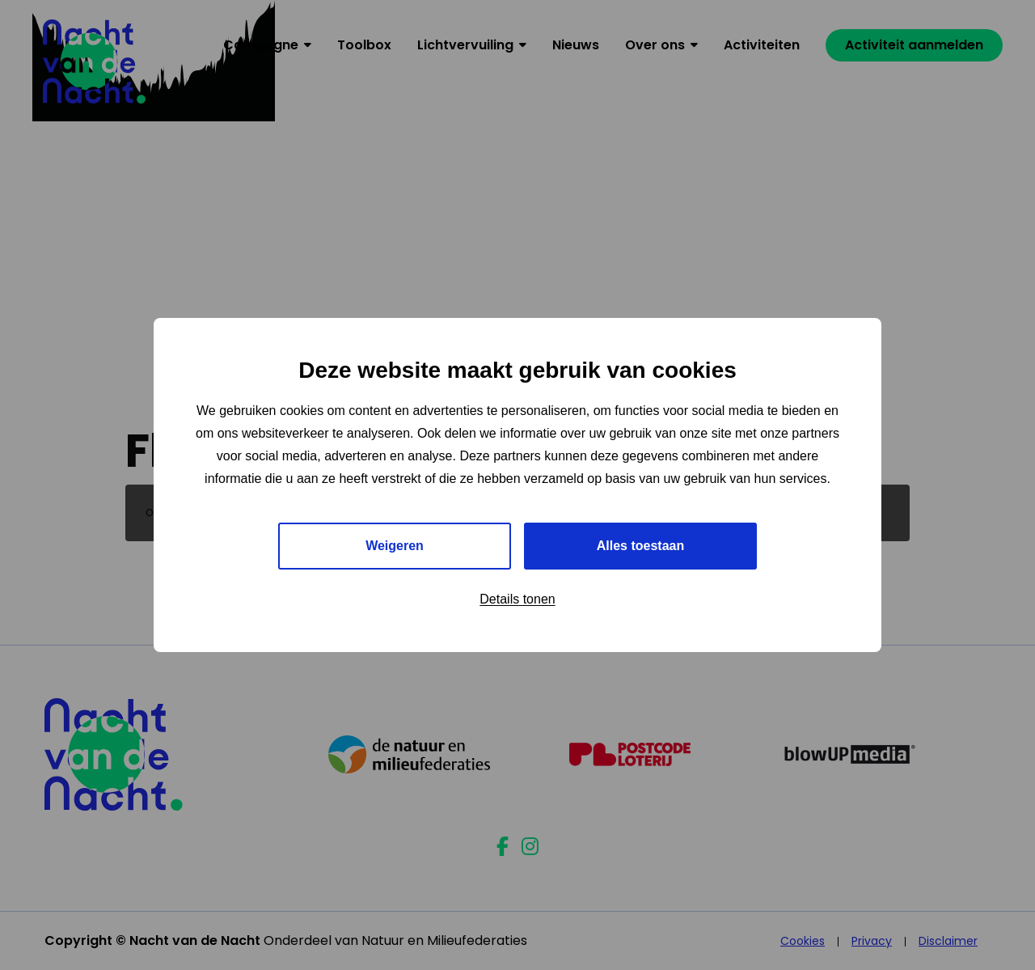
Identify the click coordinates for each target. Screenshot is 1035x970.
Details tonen (517, 599)
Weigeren (394, 546)
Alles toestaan (640, 546)
